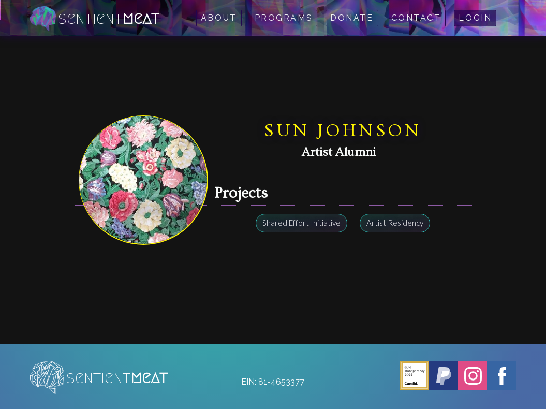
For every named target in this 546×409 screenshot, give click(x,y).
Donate (351, 18)
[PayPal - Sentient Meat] (443, 375)
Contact (416, 18)
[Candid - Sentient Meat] (414, 375)
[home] (95, 18)
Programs (284, 18)
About (219, 18)
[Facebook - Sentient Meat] (501, 375)
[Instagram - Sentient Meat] (472, 375)
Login (475, 18)
